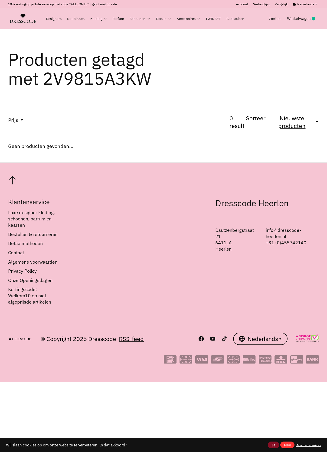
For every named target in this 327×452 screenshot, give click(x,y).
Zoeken (281, 18)
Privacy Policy (22, 271)
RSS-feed (131, 339)
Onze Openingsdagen (30, 280)
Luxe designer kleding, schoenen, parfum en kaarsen (31, 218)
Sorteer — (255, 122)
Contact (16, 252)
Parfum (122, 18)
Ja (273, 445)
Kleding (100, 18)
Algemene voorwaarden (32, 262)
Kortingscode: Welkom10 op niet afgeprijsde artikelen (29, 295)
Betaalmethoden (25, 243)
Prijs (16, 120)
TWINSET (231, 18)
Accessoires (203, 18)
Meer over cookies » (308, 445)
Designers (55, 18)
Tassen (174, 18)
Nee (287, 445)
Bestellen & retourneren (33, 234)
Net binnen (77, 18)
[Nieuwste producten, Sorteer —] (295, 122)
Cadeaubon (257, 18)
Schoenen (147, 18)
